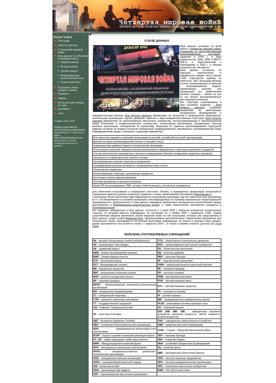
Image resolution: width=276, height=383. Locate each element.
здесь (57, 135)
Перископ (63, 93)
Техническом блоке (103, 207)
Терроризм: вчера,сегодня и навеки (68, 88)
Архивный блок (134, 218)
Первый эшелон (69, 62)
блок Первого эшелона (200, 106)
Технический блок (70, 82)
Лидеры (62, 98)
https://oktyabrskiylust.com (68, 137)
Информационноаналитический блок (71, 76)
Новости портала (67, 45)
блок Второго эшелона (138, 115)
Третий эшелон (69, 71)
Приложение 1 (202, 194)
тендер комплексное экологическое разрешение (69, 128)
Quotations (64, 108)
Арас (59, 121)
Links (61, 113)
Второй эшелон (69, 66)
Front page (64, 40)
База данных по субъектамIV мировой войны (73, 57)
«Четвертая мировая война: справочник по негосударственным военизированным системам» (200, 51)
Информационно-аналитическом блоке (136, 205)
